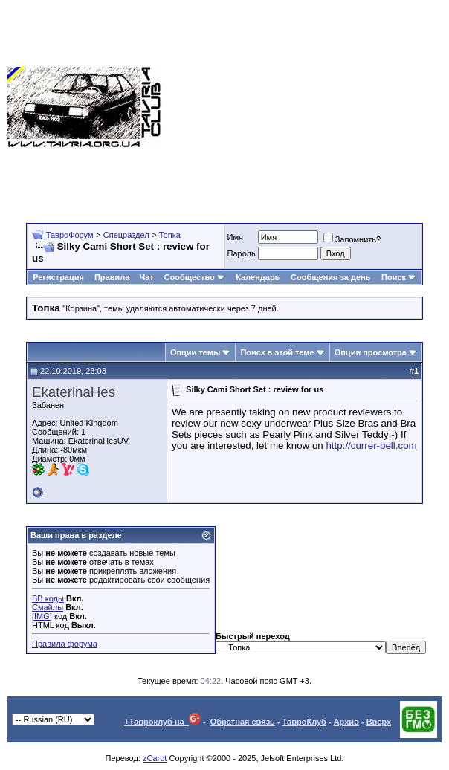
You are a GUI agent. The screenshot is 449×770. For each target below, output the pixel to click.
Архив (346, 721)
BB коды (48, 598)
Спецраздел (126, 234)
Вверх (378, 721)
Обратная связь (242, 721)
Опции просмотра (371, 352)
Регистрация (58, 277)
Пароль (241, 253)
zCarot (155, 758)
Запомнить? (352, 239)
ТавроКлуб (304, 721)
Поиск (398, 277)
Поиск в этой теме (277, 352)
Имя (235, 237)
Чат (147, 277)
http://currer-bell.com (371, 445)
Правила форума (64, 643)
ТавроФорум (70, 234)
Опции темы (195, 352)
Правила (111, 277)
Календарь (258, 277)
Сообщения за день (330, 277)
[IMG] (42, 616)
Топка (170, 234)
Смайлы (47, 607)
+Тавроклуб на (162, 721)
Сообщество (194, 277)
